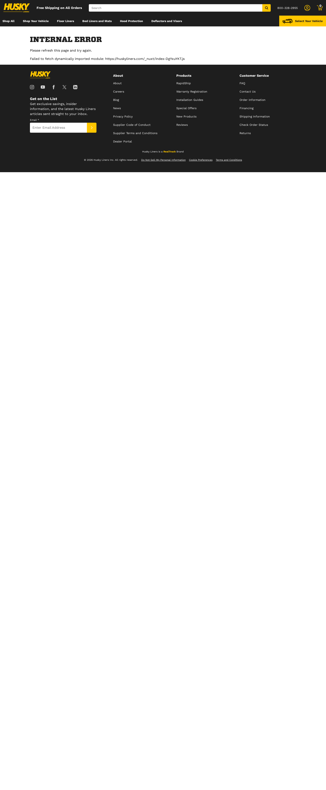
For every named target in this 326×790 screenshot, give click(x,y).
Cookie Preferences (200, 159)
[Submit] (91, 128)
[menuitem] (8, 21)
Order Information (252, 99)
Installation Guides (189, 99)
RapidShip (183, 83)
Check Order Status (254, 124)
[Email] (58, 128)
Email (34, 120)
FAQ (242, 83)
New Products (186, 116)
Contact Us (248, 91)
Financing (246, 108)
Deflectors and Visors (166, 21)
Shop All (8, 21)
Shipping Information (255, 116)
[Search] (175, 8)
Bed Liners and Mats (97, 21)
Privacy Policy (123, 116)
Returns (245, 133)
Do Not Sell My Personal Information (163, 159)
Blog (116, 99)
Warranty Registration (191, 91)
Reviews (182, 124)
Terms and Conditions (229, 159)
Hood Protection (131, 21)
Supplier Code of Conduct (132, 124)
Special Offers (186, 108)
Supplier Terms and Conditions (135, 133)
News (117, 108)
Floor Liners (65, 21)
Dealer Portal (122, 141)
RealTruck (169, 151)
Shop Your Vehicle (36, 21)
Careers (118, 91)
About (117, 83)
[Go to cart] (320, 8)
